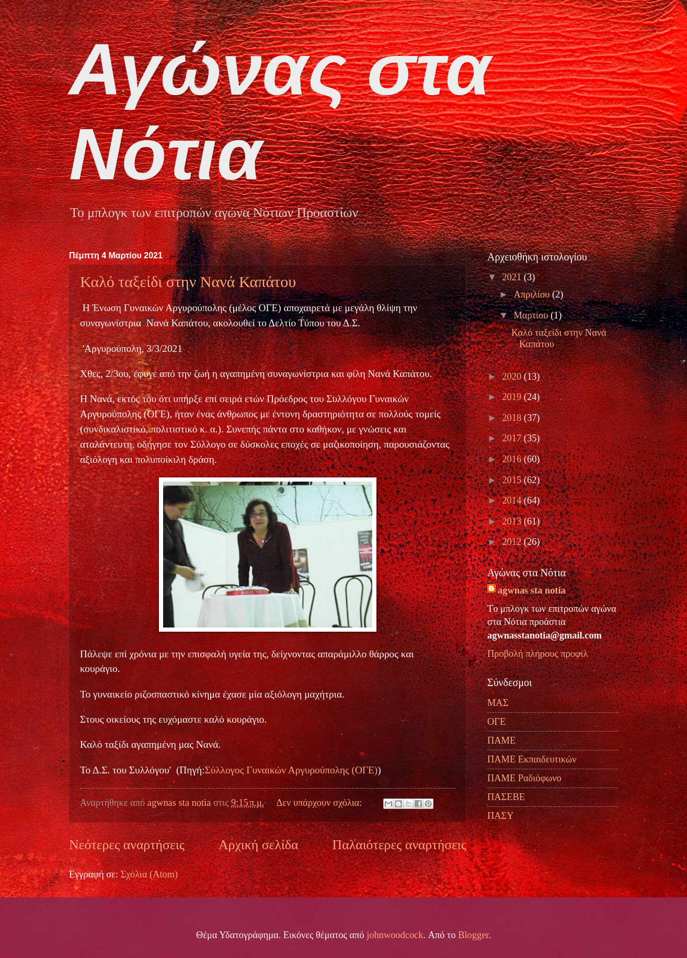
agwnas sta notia (532, 590)
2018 (512, 418)
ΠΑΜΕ (501, 740)
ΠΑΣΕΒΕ (506, 797)
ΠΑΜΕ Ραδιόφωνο (524, 778)
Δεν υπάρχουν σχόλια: (320, 802)
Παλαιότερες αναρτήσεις (399, 844)
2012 (512, 542)
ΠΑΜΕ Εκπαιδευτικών (531, 759)
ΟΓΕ (496, 721)
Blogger (473, 935)
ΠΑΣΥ (500, 816)
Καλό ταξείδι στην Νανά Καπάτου (188, 281)
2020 (512, 376)
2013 (512, 521)
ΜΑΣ (497, 703)
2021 (512, 277)
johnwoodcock (395, 935)
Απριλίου (533, 294)
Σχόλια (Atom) (149, 874)
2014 (512, 500)
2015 (512, 480)
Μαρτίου (532, 315)
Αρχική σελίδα (258, 844)
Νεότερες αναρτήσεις (127, 844)
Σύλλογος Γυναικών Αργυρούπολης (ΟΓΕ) (290, 770)
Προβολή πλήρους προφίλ (537, 653)
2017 (512, 438)
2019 (512, 397)
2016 (512, 459)
